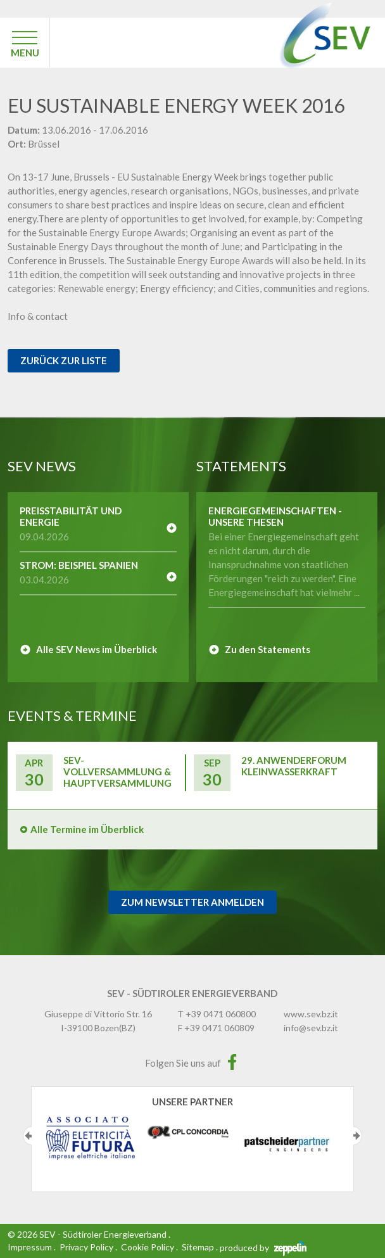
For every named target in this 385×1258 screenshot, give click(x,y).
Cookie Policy (147, 1247)
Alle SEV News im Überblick (96, 649)
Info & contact (38, 316)
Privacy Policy (86, 1247)
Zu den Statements (267, 649)
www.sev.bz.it (311, 1013)
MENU (25, 52)
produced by (263, 1247)
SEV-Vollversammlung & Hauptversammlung (117, 771)
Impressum (30, 1247)
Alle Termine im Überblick (87, 829)
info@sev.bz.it (311, 1027)
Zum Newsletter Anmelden (192, 902)
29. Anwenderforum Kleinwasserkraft (293, 765)
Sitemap (198, 1247)
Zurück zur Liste (63, 360)
